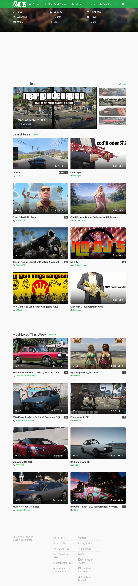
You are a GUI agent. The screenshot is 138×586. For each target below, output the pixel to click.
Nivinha (76, 376)
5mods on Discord (84, 578)
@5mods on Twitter (85, 561)
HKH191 (77, 420)
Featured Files (60, 543)
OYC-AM (20, 465)
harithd (76, 465)
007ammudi (21, 220)
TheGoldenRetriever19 (26, 376)
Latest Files (59, 538)
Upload (76, 4)
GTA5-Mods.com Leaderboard (61, 570)
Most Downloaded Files (62, 556)
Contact (82, 538)
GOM (75, 510)
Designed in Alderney (23, 536)
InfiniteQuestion (80, 265)
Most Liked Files (61, 549)
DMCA (81, 554)
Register (105, 4)
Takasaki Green (23, 510)
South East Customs (25, 420)
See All (122, 84)
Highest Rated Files (63, 563)
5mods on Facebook (84, 570)
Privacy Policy (85, 543)
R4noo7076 (21, 265)
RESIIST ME (79, 220)
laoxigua (77, 176)
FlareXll (19, 176)
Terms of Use (84, 549)
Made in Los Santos (22, 540)
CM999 (19, 310)
